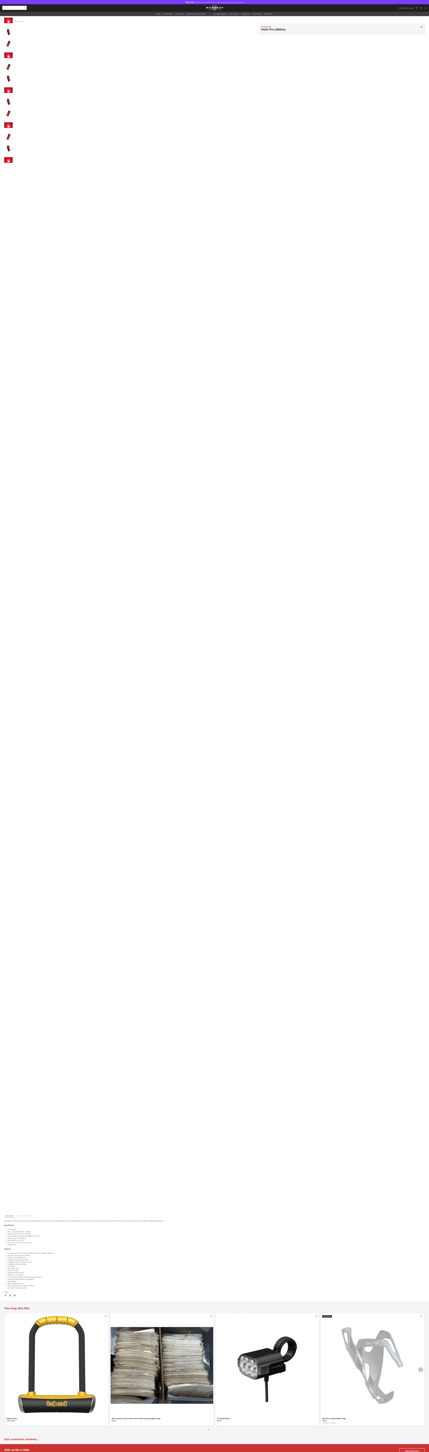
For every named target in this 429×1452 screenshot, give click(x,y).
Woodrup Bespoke (220, 14)
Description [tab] (9, 1216)
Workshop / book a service (196, 14)
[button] (421, 8)
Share (6, 1292)
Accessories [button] (179, 14)
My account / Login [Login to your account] (406, 8)
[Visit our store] (417, 8)
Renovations (245, 14)
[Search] (14, 8)
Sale (209, 14)
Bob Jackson (234, 14)
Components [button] (167, 14)
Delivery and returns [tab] (25, 1216)
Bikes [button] (158, 14)
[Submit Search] (25, 8)
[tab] (208, 1429)
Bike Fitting (257, 14)
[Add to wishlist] (106, 1316)
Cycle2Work (268, 14)
